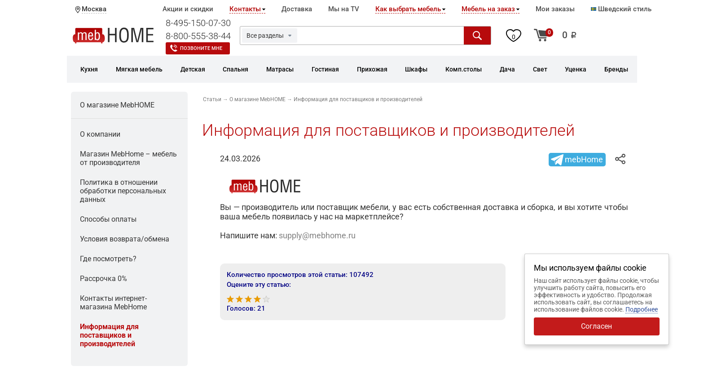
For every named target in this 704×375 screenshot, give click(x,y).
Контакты (245, 9)
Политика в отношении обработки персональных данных (123, 191)
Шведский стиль (621, 9)
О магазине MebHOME (117, 105)
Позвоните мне (201, 48)
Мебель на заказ (488, 9)
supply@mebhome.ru (317, 235)
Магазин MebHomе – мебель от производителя (128, 158)
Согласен (596, 326)
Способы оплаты (108, 219)
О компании (100, 134)
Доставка (297, 9)
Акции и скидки (188, 9)
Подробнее (641, 309)
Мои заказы (555, 9)
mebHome (584, 159)
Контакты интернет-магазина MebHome (113, 302)
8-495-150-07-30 (198, 23)
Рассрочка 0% (103, 278)
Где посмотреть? (108, 258)
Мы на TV (343, 9)
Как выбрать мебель (408, 9)
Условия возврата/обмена (124, 239)
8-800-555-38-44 (198, 36)
